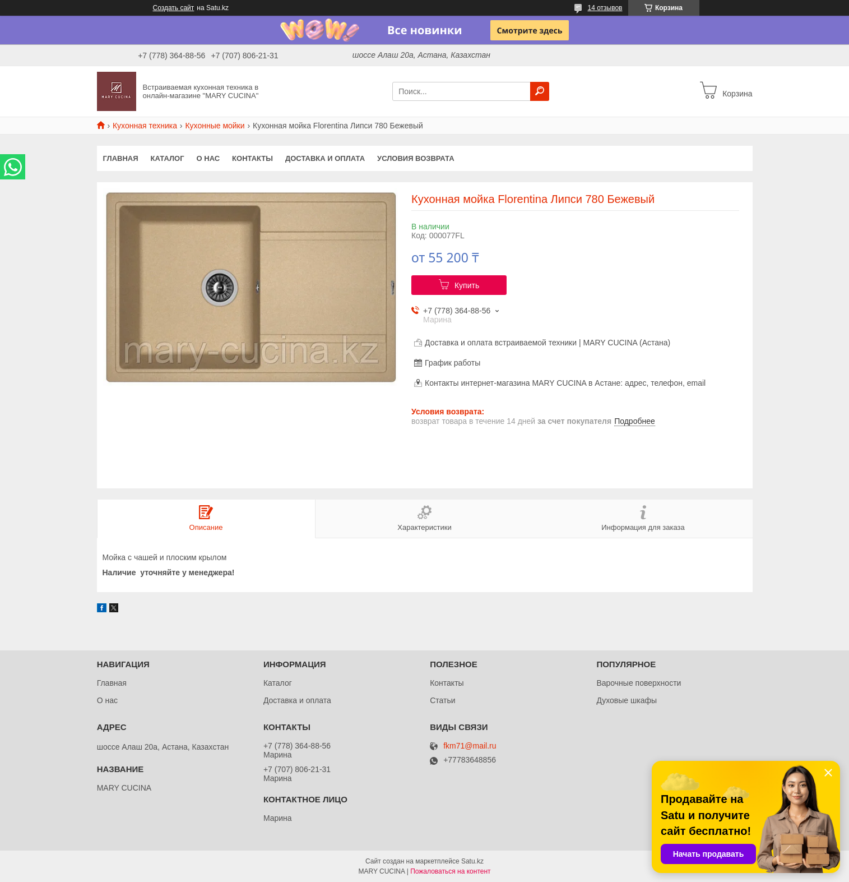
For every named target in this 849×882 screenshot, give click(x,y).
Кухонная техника (145, 125)
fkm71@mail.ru (469, 746)
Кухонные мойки (214, 125)
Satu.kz (472, 861)
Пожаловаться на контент (450, 871)
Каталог (167, 158)
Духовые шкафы (626, 700)
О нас (208, 158)
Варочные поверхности (638, 682)
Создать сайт (173, 8)
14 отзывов (604, 8)
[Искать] (539, 91)
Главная (120, 158)
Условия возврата (415, 158)
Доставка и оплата (325, 158)
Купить (466, 285)
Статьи (442, 700)
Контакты (252, 158)
